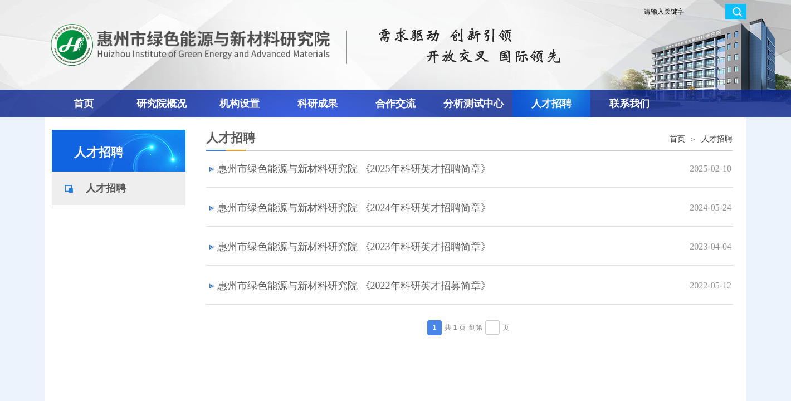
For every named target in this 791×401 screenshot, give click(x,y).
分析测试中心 (473, 103)
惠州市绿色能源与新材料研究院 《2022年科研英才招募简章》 (354, 285)
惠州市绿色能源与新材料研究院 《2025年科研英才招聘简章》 (354, 168)
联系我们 (629, 103)
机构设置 (239, 103)
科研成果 (317, 103)
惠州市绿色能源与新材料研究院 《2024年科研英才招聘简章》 (354, 207)
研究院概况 (161, 103)
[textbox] (683, 11)
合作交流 (395, 103)
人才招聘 (551, 103)
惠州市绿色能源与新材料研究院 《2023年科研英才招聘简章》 (354, 246)
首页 (84, 103)
